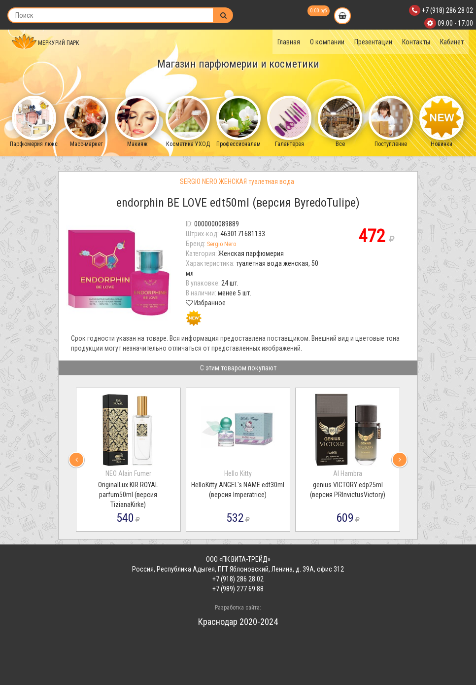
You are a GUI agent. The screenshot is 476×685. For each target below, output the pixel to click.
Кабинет (452, 42)
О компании (327, 42)
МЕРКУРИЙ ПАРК (43, 42)
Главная (288, 42)
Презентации (373, 42)
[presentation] (76, 460)
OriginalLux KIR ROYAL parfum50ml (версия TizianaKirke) (128, 494)
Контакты (416, 42)
